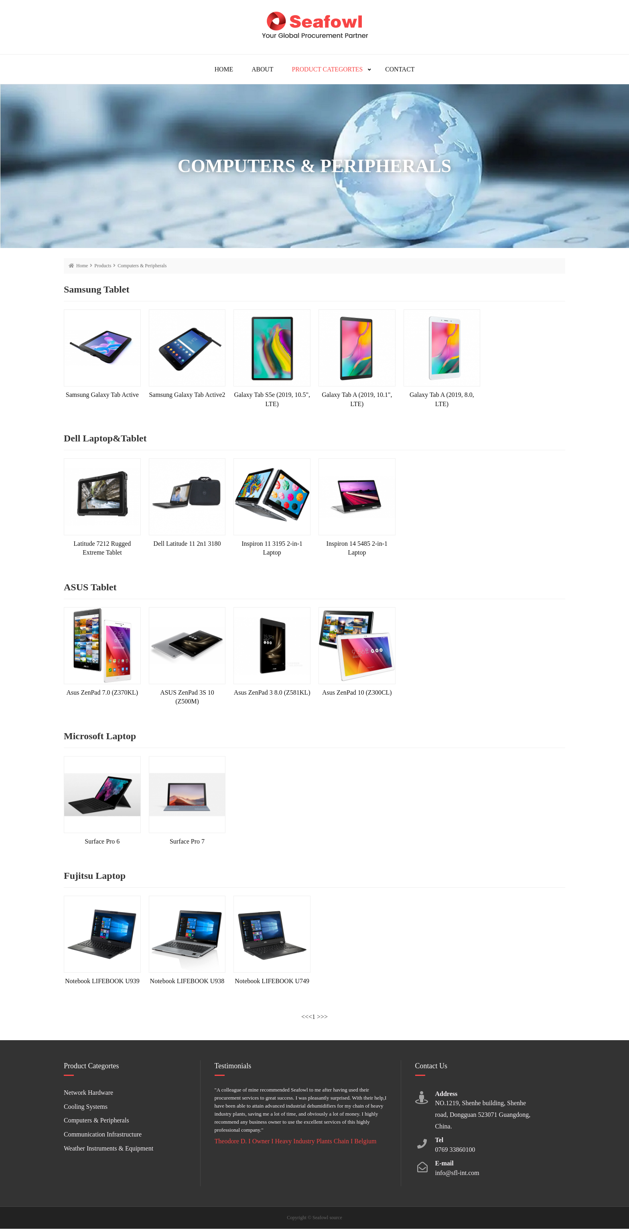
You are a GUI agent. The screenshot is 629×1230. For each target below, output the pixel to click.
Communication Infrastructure (103, 1135)
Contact (403, 69)
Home (220, 69)
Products (102, 267)
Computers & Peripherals (142, 267)
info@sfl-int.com (457, 1174)
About (261, 69)
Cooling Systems (86, 1107)
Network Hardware (88, 1093)
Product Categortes (328, 69)
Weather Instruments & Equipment (108, 1149)
